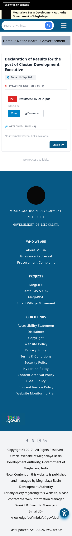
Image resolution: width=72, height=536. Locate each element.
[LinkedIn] (45, 440)
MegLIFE (36, 285)
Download (32, 113)
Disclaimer (36, 332)
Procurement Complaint (36, 262)
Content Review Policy (36, 387)
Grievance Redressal (36, 256)
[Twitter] (33, 440)
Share (58, 145)
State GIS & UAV (36, 291)
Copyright (36, 338)
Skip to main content (17, 4)
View (14, 113)
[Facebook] (27, 440)
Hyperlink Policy (36, 369)
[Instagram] (39, 440)
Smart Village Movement (36, 303)
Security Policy (36, 362)
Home (7, 41)
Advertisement (53, 41)
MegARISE (36, 297)
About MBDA (36, 250)
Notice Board (27, 41)
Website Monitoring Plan (36, 393)
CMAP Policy (36, 381)
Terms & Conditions (36, 356)
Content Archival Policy (36, 375)
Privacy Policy (36, 350)
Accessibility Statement (36, 325)
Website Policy (36, 344)
